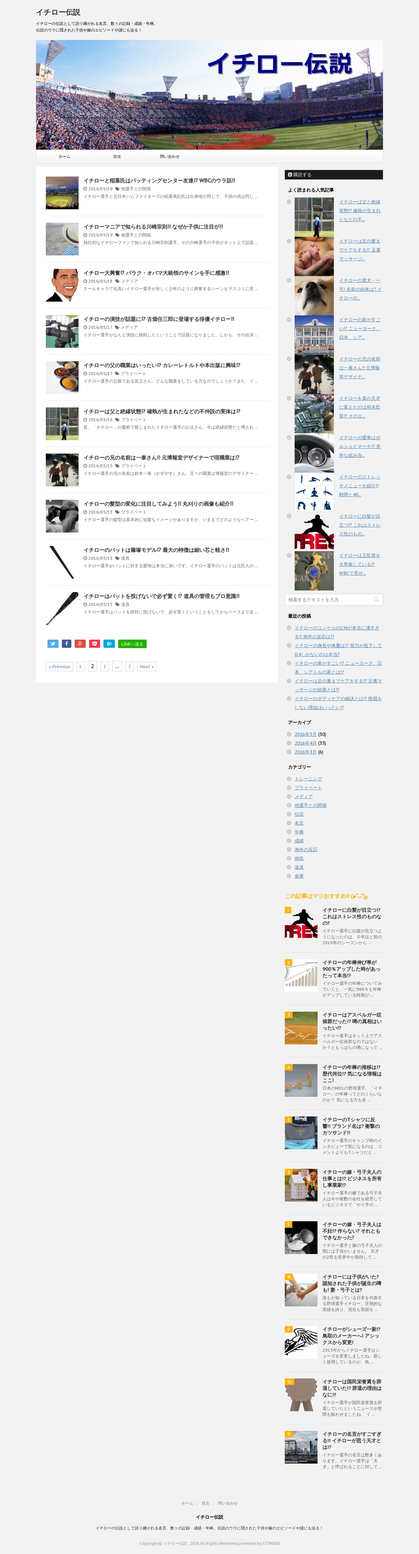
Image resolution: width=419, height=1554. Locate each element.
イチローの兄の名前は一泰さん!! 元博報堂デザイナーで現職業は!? (161, 457)
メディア (129, 281)
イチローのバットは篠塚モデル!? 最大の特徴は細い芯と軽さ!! (156, 550)
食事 (299, 876)
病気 (299, 858)
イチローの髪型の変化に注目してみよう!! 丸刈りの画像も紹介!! (158, 503)
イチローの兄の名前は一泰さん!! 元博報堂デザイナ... (359, 368)
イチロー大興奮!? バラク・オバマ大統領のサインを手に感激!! (156, 273)
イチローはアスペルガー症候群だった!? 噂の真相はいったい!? (352, 1021)
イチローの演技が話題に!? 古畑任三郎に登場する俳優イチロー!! (158, 319)
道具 (125, 558)
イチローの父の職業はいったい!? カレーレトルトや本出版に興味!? (161, 365)
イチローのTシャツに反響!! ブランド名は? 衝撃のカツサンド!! (351, 1126)
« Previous (59, 666)
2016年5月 (306, 734)
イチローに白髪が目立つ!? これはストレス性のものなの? (351, 916)
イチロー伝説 (58, 12)
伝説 (299, 814)
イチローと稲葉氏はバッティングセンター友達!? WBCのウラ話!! (159, 180)
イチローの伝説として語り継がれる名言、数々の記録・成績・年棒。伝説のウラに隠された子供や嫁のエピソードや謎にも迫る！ (209, 1528)
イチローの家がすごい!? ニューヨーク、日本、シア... (360, 328)
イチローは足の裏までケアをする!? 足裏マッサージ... (360, 250)
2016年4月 (306, 743)
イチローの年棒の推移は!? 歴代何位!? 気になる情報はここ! (352, 1073)
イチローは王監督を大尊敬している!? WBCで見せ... (359, 564)
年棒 (299, 832)
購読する (300, 175)
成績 (299, 841)
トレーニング (308, 779)
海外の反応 (306, 849)
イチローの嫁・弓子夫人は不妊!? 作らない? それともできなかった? (351, 1231)
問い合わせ (170, 156)
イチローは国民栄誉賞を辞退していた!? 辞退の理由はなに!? (352, 1388)
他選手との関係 (136, 189)
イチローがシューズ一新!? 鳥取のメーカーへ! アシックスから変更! (351, 1335)
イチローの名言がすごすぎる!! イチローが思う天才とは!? (351, 1440)
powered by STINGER (259, 1543)
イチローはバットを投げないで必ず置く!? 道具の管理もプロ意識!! (161, 596)
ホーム (64, 156)
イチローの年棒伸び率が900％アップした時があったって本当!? (351, 969)
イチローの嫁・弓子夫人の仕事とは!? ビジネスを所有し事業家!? (352, 1178)
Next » (147, 666)
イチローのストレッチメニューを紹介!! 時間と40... (359, 485)
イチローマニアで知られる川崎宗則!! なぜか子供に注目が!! (153, 226)
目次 (117, 156)
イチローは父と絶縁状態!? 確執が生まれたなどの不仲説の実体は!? (161, 411)
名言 (299, 823)
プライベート (133, 373)
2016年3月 (306, 752)
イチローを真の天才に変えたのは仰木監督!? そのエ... (359, 407)
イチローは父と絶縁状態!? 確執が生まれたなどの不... (360, 210)
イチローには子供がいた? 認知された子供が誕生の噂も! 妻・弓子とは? (351, 1283)
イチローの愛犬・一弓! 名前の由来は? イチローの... (360, 289)
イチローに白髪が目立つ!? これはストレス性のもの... (360, 525)
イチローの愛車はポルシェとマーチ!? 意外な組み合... (360, 446)
